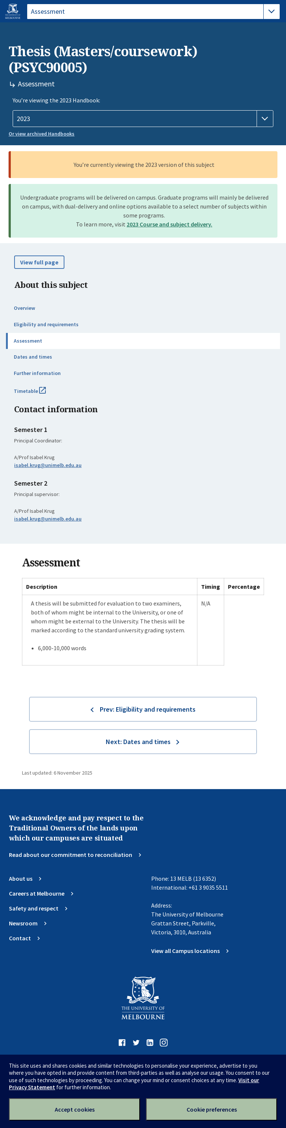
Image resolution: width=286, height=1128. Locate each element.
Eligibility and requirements (46, 324)
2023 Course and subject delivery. (169, 224)
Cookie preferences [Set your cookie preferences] (212, 1109)
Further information (37, 373)
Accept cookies (75, 1109)
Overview (24, 308)
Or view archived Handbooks (41, 133)
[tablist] (153, 11)
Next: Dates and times (138, 741)
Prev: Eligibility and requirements (148, 709)
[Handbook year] (143, 119)
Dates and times (33, 356)
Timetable (38, 394)
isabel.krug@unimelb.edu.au (48, 465)
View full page (39, 262)
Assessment (28, 340)
